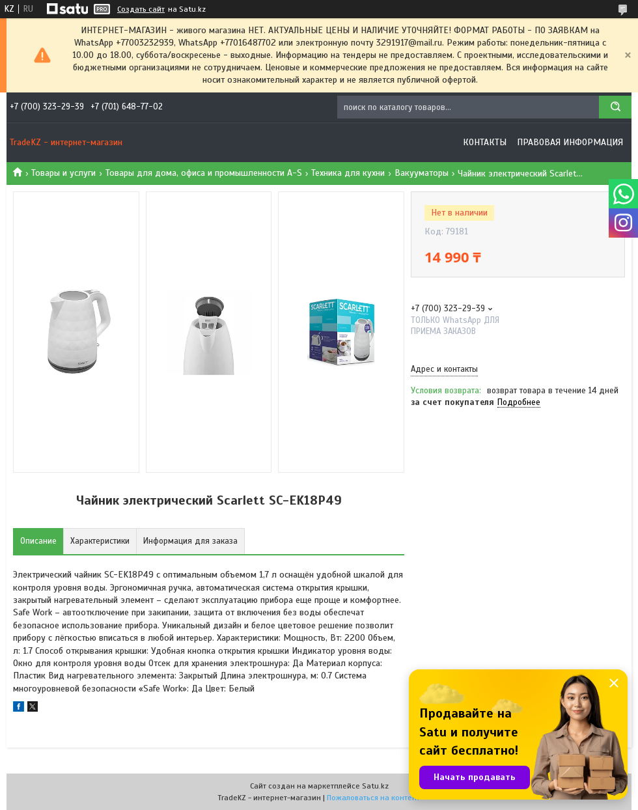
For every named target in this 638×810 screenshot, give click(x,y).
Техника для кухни (348, 172)
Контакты (484, 142)
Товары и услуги (63, 172)
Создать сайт (141, 9)
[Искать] (615, 107)
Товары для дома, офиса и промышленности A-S (203, 172)
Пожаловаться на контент (373, 797)
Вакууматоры (422, 172)
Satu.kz (375, 785)
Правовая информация (570, 142)
